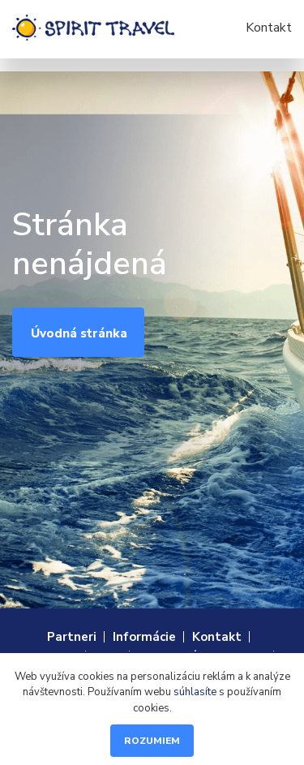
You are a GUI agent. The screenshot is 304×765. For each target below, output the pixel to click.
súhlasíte (194, 692)
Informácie (144, 637)
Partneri (71, 637)
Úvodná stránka (79, 333)
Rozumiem (152, 740)
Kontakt (269, 28)
